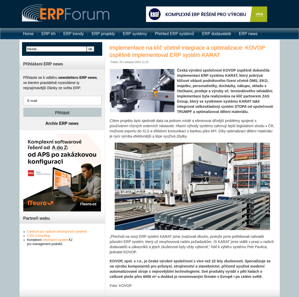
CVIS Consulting (38, 236)
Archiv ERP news (62, 123)
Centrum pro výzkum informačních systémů (57, 231)
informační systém (55, 240)
